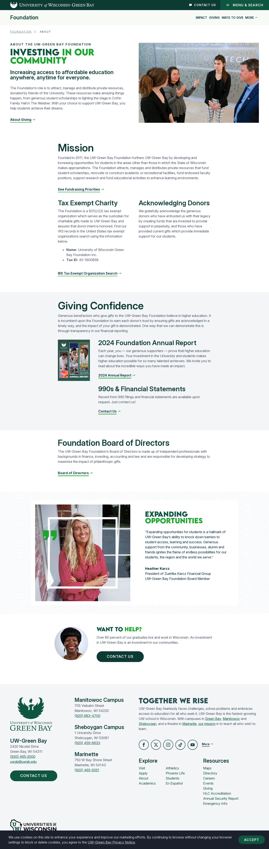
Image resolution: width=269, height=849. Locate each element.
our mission (207, 724)
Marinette (189, 724)
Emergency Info (215, 803)
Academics (147, 783)
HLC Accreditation (217, 793)
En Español (174, 783)
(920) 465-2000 (22, 756)
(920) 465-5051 (87, 770)
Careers (209, 778)
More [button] (251, 17)
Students (172, 778)
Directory (210, 773)
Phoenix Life (175, 773)
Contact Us (202, 5)
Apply (143, 773)
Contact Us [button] (121, 656)
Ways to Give (232, 17)
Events (208, 783)
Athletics (172, 768)
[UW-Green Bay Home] (47, 5)
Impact (201, 17)
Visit (142, 768)
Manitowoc (231, 719)
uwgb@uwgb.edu (23, 762)
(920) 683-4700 (87, 716)
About (143, 778)
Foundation (24, 17)
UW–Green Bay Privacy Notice (111, 842)
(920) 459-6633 (87, 743)
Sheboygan (147, 724)
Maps (207, 768)
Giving (214, 17)
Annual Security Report (220, 798)
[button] (23, 119)
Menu (244, 5)
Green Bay (213, 719)
